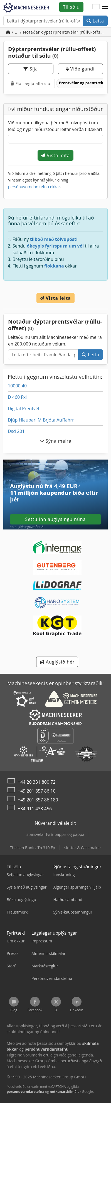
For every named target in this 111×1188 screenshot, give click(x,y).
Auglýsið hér (57, 662)
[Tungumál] (96, 7)
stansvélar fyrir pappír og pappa (55, 834)
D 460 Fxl (17, 397)
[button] (105, 7)
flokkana (54, 266)
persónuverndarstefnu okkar (34, 186)
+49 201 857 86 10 (37, 791)
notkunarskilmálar (65, 1091)
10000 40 (17, 386)
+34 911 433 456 (35, 809)
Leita (95, 21)
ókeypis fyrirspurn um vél (55, 246)
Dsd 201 (16, 431)
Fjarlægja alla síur (31, 83)
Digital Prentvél (23, 408)
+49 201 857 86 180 (38, 800)
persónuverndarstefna (25, 1091)
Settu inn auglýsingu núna (55, 519)
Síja (30, 69)
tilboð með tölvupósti (54, 239)
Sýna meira (55, 441)
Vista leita (55, 155)
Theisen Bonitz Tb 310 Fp (32, 847)
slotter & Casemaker (82, 847)
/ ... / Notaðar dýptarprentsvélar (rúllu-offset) (56, 32)
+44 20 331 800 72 (37, 782)
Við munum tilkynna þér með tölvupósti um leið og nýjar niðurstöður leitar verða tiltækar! (55, 126)
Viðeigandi (80, 69)
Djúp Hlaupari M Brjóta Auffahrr (41, 420)
